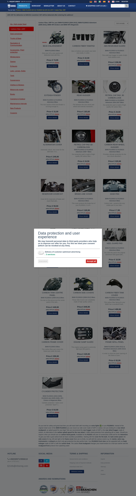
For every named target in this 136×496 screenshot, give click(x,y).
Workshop (36, 6)
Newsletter (49, 6)
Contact (71, 6)
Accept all (91, 261)
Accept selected (43, 261)
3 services (49, 254)
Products (23, 6)
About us (61, 6)
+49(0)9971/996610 (14, 1)
